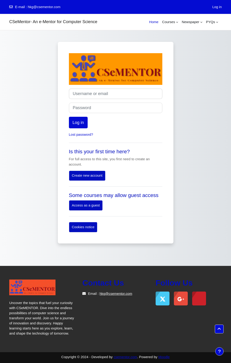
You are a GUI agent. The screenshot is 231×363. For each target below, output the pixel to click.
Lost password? (81, 134)
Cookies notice (83, 227)
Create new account (87, 175)
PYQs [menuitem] (210, 22)
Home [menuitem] (153, 22)
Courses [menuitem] (168, 22)
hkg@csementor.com (44, 7)
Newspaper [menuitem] (190, 22)
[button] (219, 329)
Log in (217, 7)
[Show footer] (219, 351)
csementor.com (125, 357)
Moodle (164, 357)
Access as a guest (86, 205)
